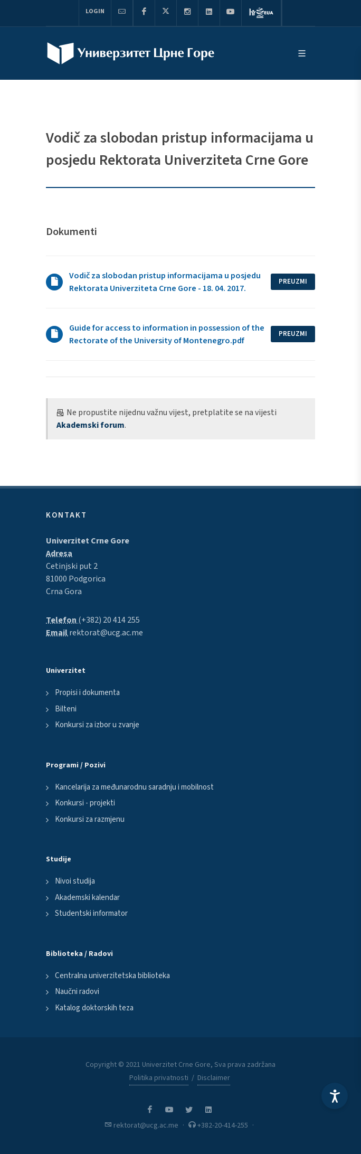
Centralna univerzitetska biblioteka (112, 975)
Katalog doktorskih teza (94, 1008)
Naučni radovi (77, 991)
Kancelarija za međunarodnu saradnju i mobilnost (134, 787)
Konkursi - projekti (85, 803)
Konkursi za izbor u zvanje (97, 724)
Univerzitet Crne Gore (87, 541)
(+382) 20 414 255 (109, 620)
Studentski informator (91, 913)
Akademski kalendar (87, 897)
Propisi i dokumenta (87, 692)
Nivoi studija (75, 881)
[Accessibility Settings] (334, 1096)
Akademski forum (90, 425)
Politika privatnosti (158, 1078)
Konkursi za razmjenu (90, 819)
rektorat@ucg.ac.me (106, 633)
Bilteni (66, 709)
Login (95, 11)
